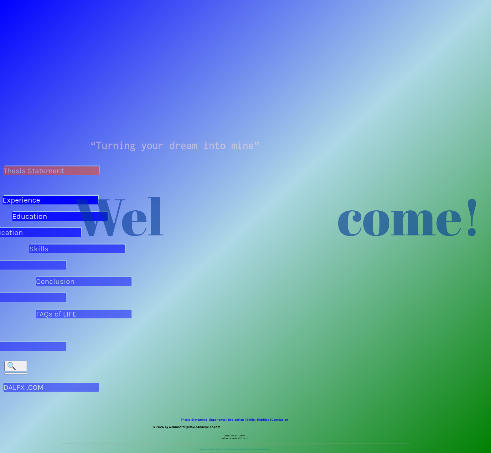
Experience (20, 200)
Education (32, 216)
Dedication (236, 420)
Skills (42, 249)
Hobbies (263, 420)
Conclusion (59, 281)
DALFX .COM (23, 393)
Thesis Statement (33, 169)
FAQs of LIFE (60, 314)
